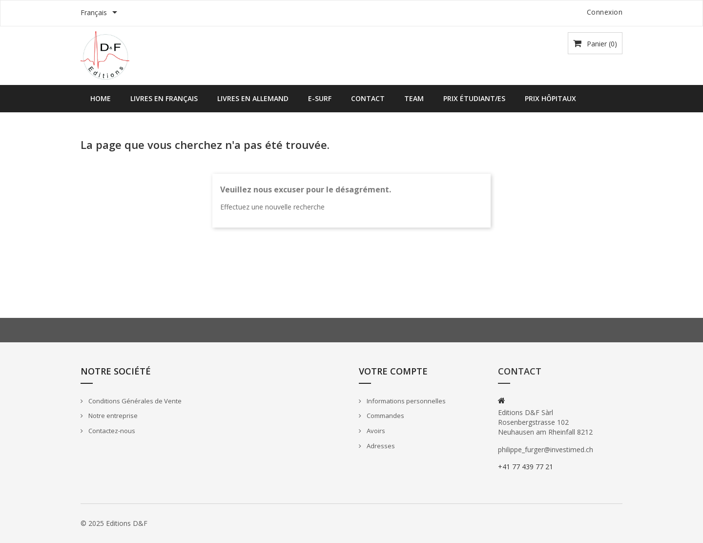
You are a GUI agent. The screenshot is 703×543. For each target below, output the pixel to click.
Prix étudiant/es (474, 98)
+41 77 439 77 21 (525, 466)
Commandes (384, 415)
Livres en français (164, 98)
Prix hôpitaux (550, 98)
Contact (368, 98)
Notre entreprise (112, 415)
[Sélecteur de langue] (101, 13)
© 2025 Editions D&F (114, 523)
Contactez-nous (111, 430)
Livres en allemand (253, 98)
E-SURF (319, 98)
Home (100, 98)
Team (414, 98)
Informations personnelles (405, 401)
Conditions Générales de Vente (134, 401)
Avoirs (375, 430)
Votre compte (393, 371)
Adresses (380, 445)
